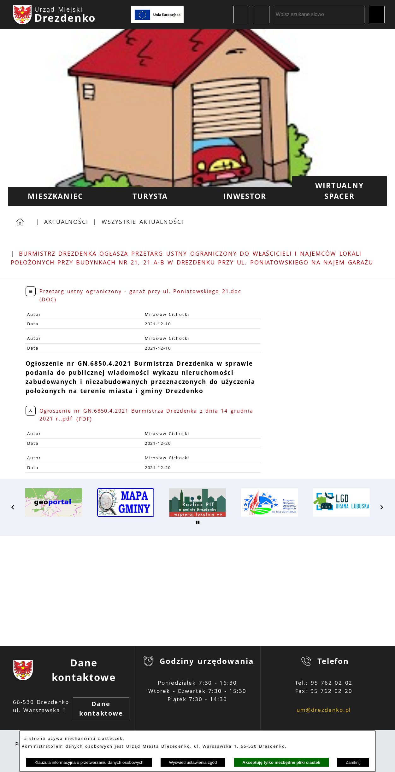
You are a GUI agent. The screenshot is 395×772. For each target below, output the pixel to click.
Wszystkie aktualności (143, 221)
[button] (13, 507)
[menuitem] (55, 196)
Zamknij (353, 762)
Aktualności (66, 221)
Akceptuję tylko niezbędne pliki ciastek (281, 762)
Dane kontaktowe (101, 708)
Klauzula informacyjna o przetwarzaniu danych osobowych (88, 762)
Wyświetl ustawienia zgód (193, 762)
